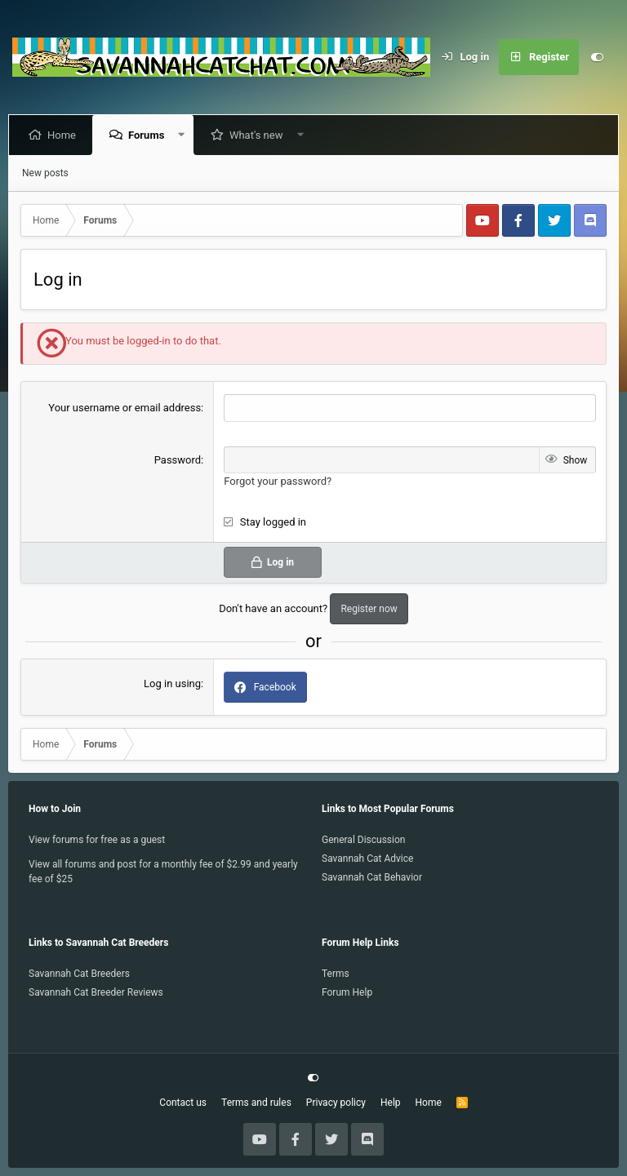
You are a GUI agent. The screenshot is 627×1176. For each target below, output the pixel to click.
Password (177, 460)
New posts (45, 173)
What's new (260, 135)
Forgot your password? (277, 481)
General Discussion (363, 839)
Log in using (172, 683)
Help (390, 1102)
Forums (149, 135)
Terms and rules (256, 1102)
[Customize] (597, 57)
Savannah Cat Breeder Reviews (96, 992)
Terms (335, 973)
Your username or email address (124, 408)
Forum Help (347, 992)
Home (65, 135)
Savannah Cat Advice (367, 858)
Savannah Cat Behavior (372, 877)
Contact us (183, 1102)
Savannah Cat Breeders (79, 973)
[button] (185, 135)
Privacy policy (336, 1102)
